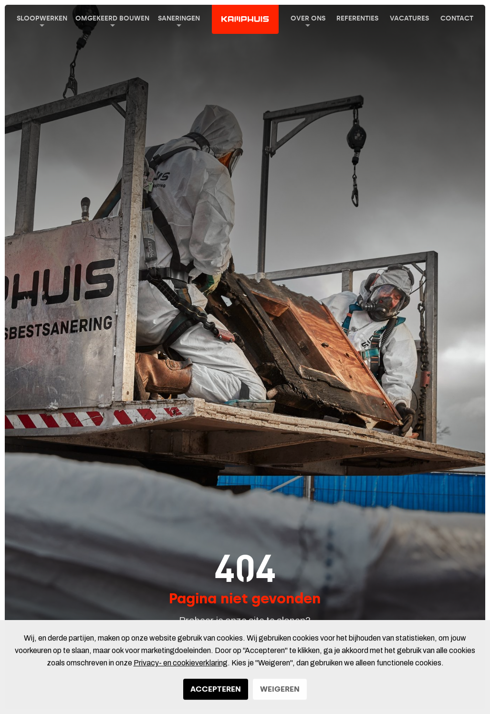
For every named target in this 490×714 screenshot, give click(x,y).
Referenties (357, 18)
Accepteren (215, 692)
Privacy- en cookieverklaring (181, 666)
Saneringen (179, 20)
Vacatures (409, 18)
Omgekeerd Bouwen (112, 20)
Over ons (308, 20)
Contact (456, 18)
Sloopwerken (42, 20)
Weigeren (280, 692)
